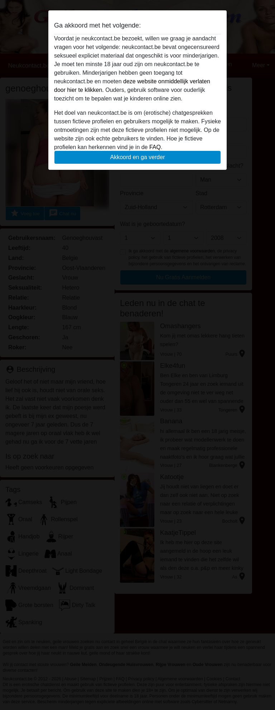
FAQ (155, 147)
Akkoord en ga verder (137, 157)
